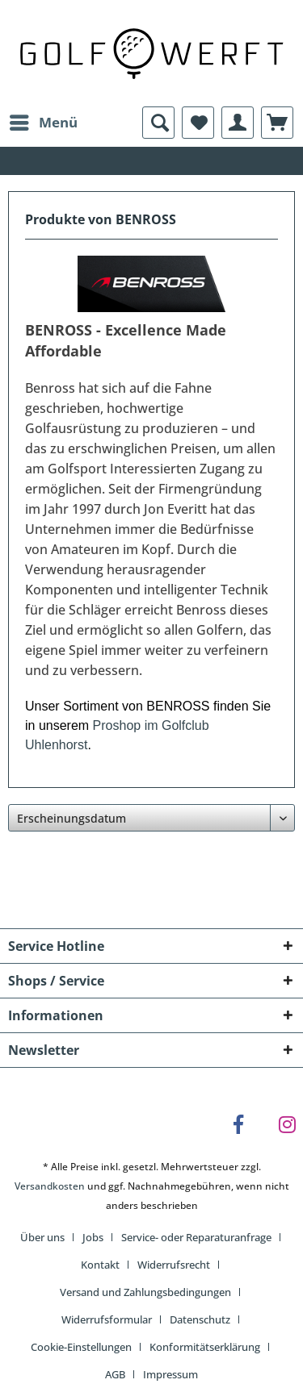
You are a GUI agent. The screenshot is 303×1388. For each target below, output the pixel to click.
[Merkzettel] (198, 122)
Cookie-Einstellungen (81, 1347)
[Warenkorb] (277, 122)
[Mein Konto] (237, 122)
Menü (44, 120)
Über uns (42, 1237)
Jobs (92, 1237)
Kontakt (100, 1264)
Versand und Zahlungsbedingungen (145, 1292)
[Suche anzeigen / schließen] (158, 122)
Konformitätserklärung (204, 1347)
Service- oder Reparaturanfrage (196, 1237)
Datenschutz (200, 1319)
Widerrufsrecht (173, 1264)
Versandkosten (50, 1186)
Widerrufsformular (106, 1319)
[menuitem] (43, 122)
